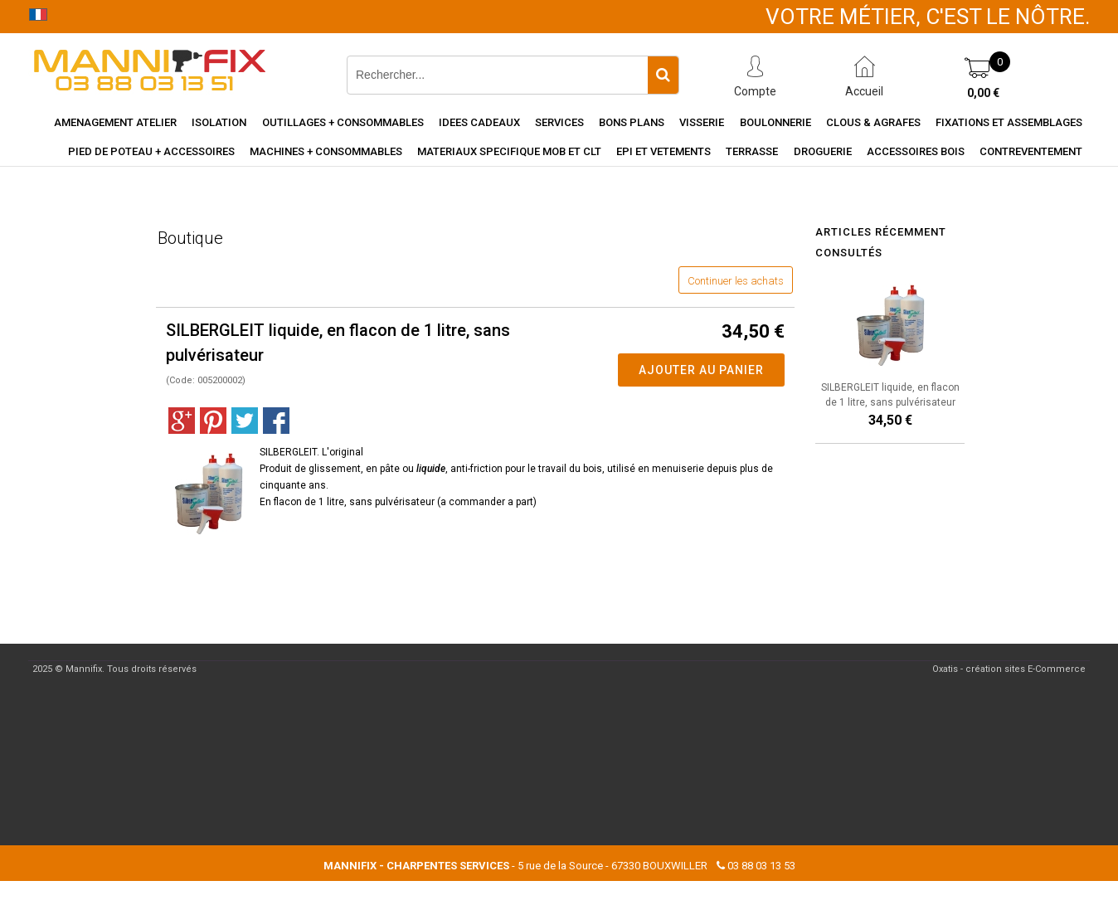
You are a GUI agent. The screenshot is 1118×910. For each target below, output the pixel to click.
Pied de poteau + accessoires (151, 151)
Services (559, 122)
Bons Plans (631, 122)
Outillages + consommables (343, 122)
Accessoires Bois (916, 151)
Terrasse (752, 151)
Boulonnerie (775, 122)
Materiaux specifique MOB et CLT (509, 151)
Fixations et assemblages (1009, 122)
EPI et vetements (663, 151)
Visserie (701, 122)
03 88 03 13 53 (761, 865)
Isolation (219, 122)
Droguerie (823, 151)
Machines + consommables (326, 151)
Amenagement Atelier (115, 122)
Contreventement (1030, 151)
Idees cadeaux (479, 122)
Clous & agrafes (873, 122)
